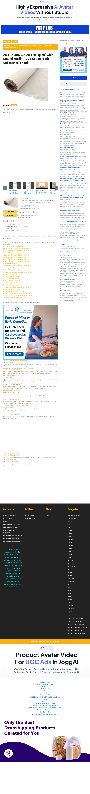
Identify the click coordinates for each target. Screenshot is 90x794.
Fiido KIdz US (45, 686)
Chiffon (70, 548)
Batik (69, 527)
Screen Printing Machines (12, 541)
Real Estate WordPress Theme (40, 641)
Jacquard (71, 581)
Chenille (70, 545)
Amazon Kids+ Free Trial (11, 289)
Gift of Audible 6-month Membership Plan (16, 257)
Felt (69, 569)
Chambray (71, 542)
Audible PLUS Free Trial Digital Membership (17, 266)
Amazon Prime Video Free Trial (13, 300)
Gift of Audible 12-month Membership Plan (16, 248)
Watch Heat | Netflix (65, 123)
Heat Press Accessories (11, 524)
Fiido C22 (45, 691)
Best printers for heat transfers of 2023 (13, 383)
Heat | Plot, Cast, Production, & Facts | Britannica (72, 265)
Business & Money (9, 515)
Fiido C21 (45, 693)
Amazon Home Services (10, 283)
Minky (70, 596)
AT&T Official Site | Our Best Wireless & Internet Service (17, 398)
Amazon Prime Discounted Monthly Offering (17, 287)
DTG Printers (7, 518)
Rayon (70, 615)
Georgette (71, 578)
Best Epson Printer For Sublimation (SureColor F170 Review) (18, 368)
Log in (48, 515)
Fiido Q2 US (45, 688)
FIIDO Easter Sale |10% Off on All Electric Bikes (45, 697)
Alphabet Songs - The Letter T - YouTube (13, 454)
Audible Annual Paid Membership (13, 246)
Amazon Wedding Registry (11, 276)
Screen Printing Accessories (13, 535)
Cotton (15, 41)
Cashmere (71, 539)
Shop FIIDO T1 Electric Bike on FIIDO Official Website (45, 708)
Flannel (70, 572)
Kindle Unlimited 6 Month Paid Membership (17, 270)
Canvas (70, 536)
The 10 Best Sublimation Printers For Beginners (15, 360)
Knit (69, 587)
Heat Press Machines (10, 527)
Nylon (69, 603)
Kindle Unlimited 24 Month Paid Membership (17, 251)
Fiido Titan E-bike (45, 682)
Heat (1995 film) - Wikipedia (67, 113)
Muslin (70, 599)
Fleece (70, 575)
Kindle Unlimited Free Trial (11, 281)
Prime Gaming (7, 285)
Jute (69, 584)
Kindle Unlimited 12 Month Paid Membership (17, 261)
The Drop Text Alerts (9, 268)
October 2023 (29, 515)
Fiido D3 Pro (45, 701)
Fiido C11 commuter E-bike (45, 684)
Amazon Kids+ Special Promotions (14, 291)
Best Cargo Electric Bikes (45, 710)
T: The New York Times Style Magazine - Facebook (16, 405)
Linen (69, 593)
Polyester (71, 609)
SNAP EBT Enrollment (10, 263)
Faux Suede (71, 566)
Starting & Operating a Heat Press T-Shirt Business (73, 156)
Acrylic (70, 524)
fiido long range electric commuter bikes (45, 705)
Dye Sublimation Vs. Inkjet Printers (12, 390)
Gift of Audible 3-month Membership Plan (16, 255)
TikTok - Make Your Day (9, 459)
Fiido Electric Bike (45, 712)
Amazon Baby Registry (10, 274)
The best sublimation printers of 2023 (69, 89)
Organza (70, 606)
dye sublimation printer (9, 375)
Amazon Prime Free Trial (11, 278)
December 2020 (30, 518)
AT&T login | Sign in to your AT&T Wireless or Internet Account (19, 413)
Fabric (5, 521)
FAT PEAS (7, 41)
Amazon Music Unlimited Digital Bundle (15, 298)
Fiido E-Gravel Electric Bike (45, 695)
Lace (69, 590)
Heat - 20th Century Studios (67, 147)
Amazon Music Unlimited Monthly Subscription (18, 295)
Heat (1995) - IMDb (65, 134)
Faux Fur (70, 560)
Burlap (70, 530)
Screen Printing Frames (11, 538)
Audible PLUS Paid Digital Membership (15, 253)
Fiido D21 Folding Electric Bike (45, 703)
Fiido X (45, 699)
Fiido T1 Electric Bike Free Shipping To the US (45, 714)
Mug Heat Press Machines (76, 624)
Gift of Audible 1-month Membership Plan (16, 259)
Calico (70, 533)
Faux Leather (72, 563)
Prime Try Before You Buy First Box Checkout (17, 293)
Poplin (70, 612)
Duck (69, 557)
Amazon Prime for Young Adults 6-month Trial (17, 272)
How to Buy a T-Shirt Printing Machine (70, 167)
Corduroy (71, 551)
